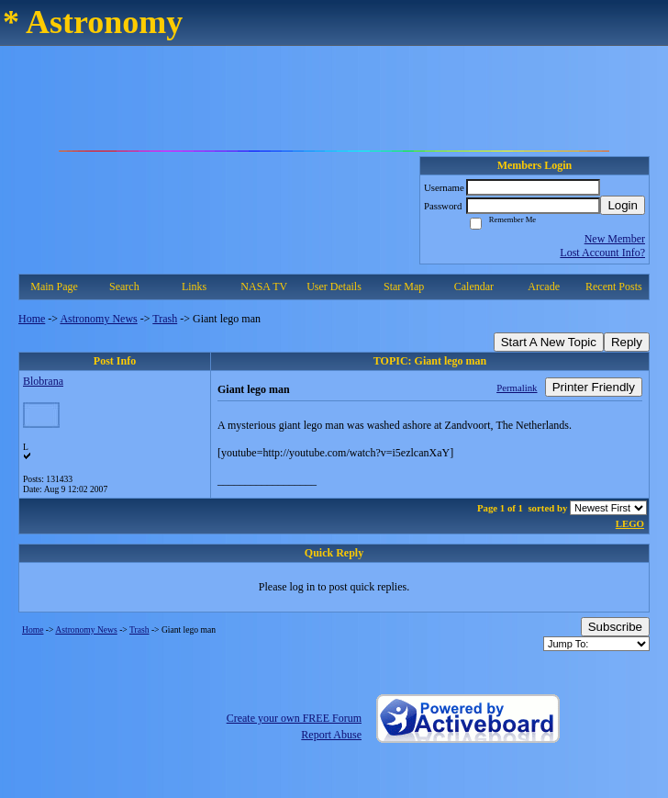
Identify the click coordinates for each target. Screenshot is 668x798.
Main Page (54, 286)
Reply (626, 342)
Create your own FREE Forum (294, 718)
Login (622, 205)
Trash (164, 318)
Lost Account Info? (602, 252)
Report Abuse (331, 734)
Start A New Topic (548, 342)
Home (31, 318)
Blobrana (43, 381)
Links (194, 286)
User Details (334, 286)
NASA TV (263, 286)
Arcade (544, 286)
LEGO (630, 523)
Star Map (404, 286)
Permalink (516, 387)
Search (124, 286)
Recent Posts (613, 286)
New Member (614, 238)
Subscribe (615, 627)
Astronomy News (98, 318)
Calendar (474, 286)
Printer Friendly (593, 387)
